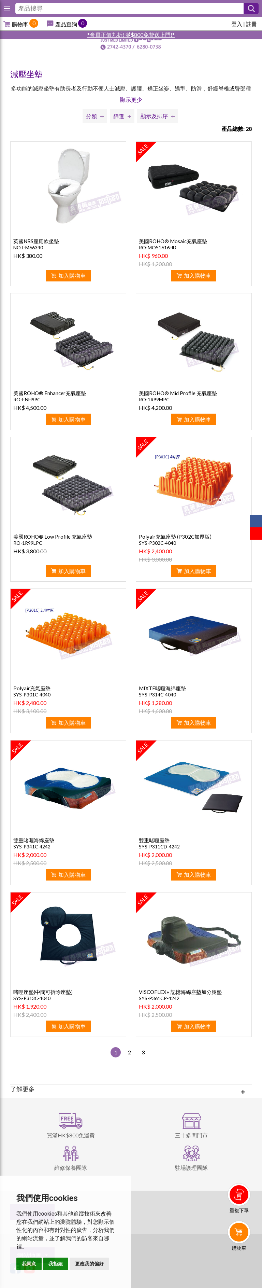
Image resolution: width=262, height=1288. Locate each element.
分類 (91, 116)
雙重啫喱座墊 (154, 840)
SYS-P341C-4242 (31, 846)
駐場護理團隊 (191, 1167)
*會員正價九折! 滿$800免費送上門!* (131, 34)
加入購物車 (72, 275)
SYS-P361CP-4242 (159, 998)
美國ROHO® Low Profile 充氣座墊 (52, 537)
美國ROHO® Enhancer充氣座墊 (49, 393)
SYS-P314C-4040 (157, 694)
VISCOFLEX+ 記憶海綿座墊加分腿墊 (180, 992)
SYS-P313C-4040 (31, 998)
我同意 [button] (29, 1263)
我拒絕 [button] (55, 1263)
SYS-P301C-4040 (31, 694)
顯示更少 (131, 99)
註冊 (251, 23)
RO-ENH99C (27, 399)
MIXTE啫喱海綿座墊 (162, 688)
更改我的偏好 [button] (89, 1263)
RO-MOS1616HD (157, 247)
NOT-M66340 (28, 247)
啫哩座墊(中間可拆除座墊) (43, 992)
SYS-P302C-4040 (157, 543)
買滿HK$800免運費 (71, 1135)
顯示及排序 (154, 116)
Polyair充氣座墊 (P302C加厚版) (175, 537)
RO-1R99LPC (27, 543)
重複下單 (239, 1210)
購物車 (20, 24)
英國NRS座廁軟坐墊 (36, 241)
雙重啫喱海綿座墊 (33, 840)
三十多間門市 (191, 1135)
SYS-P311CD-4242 (159, 846)
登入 (236, 23)
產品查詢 (66, 24)
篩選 (118, 116)
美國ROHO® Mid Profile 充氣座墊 (178, 393)
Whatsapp (240, 1266)
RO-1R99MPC (154, 399)
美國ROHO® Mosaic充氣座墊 (173, 241)
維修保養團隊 (70, 1167)
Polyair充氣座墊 (31, 688)
